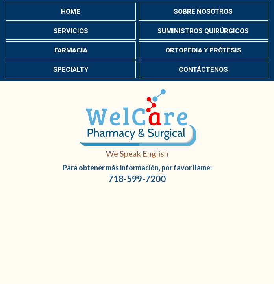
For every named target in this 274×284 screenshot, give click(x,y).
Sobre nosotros (203, 11)
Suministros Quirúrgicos (203, 31)
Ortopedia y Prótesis (203, 50)
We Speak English (137, 153)
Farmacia (70, 50)
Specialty (70, 69)
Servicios (71, 31)
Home (70, 11)
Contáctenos (203, 69)
